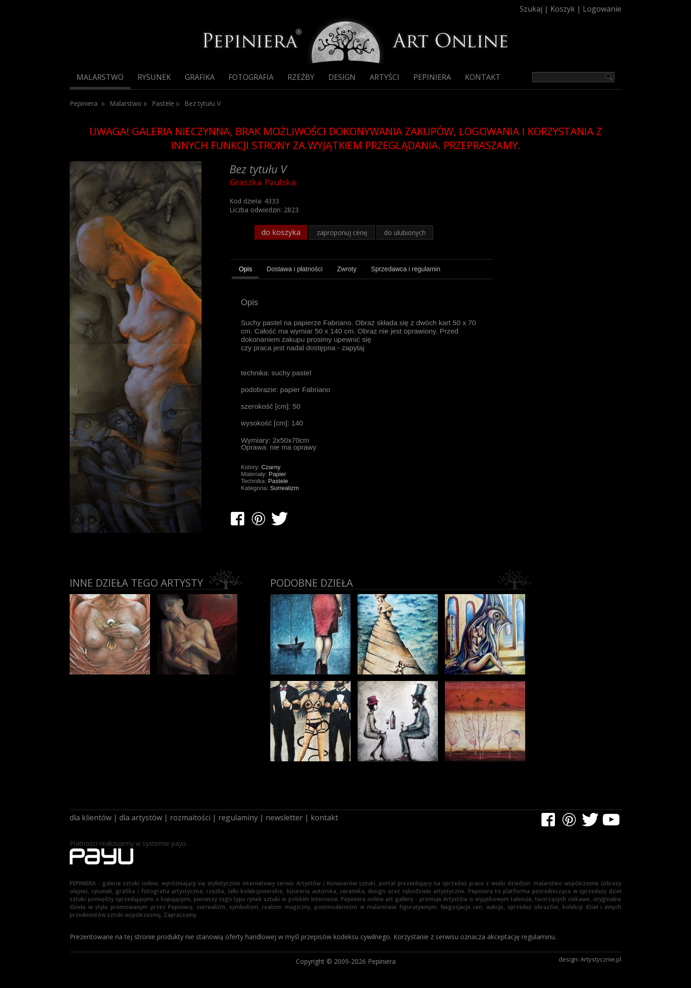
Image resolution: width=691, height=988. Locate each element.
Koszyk (562, 9)
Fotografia (251, 77)
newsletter (284, 817)
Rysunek (154, 77)
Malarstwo (100, 77)
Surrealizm (284, 487)
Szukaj (531, 9)
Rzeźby (300, 77)
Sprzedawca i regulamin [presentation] (405, 269)
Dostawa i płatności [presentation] (295, 269)
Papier (278, 474)
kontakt (324, 817)
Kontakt (483, 77)
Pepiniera (432, 77)
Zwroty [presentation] (347, 269)
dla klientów (90, 817)
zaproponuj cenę (342, 232)
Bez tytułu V (202, 103)
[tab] (245, 270)
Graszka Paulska (262, 182)
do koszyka (280, 232)
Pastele (163, 103)
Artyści (384, 77)
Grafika (200, 77)
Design (342, 77)
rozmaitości (190, 817)
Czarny (270, 467)
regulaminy (238, 817)
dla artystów (140, 817)
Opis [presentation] (245, 269)
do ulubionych (405, 232)
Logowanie (602, 9)
